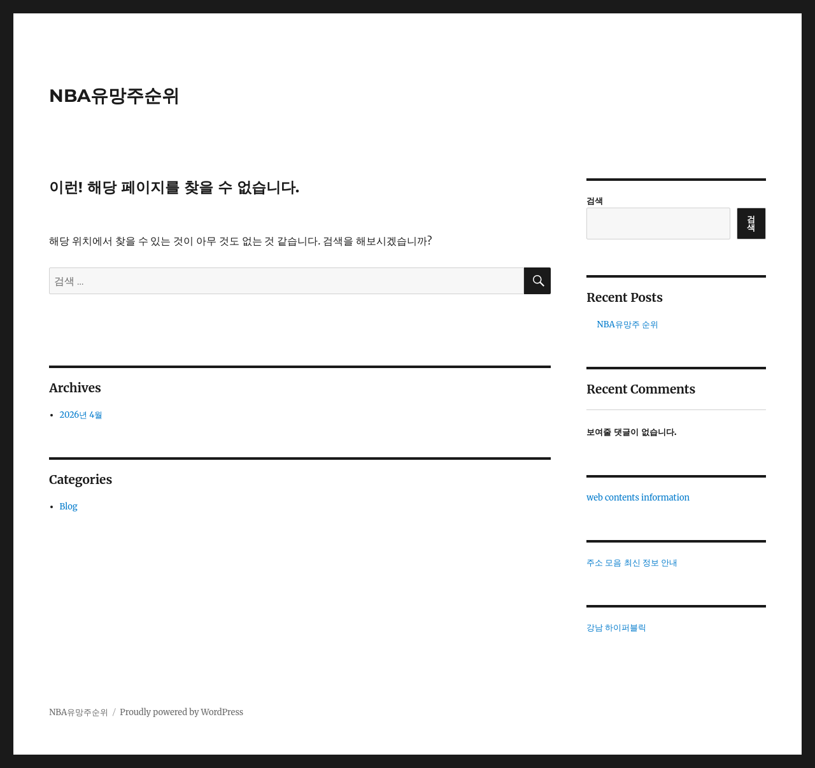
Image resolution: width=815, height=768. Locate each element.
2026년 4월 (81, 414)
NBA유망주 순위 (627, 324)
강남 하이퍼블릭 (616, 627)
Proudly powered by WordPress (181, 712)
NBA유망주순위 (114, 95)
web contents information (638, 497)
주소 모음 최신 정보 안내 (631, 562)
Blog (69, 506)
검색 (594, 201)
